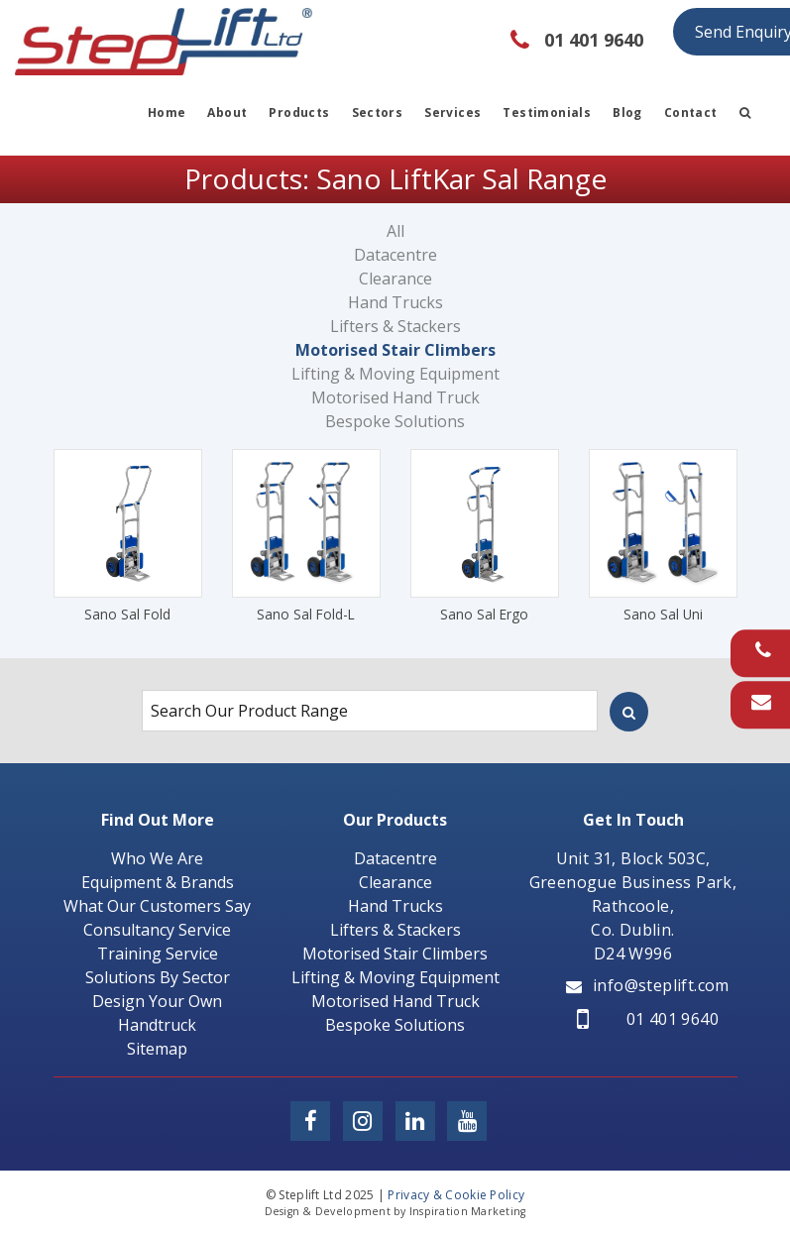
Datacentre (395, 255)
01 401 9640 (648, 1019)
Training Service (157, 953)
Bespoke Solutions (395, 421)
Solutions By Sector (157, 977)
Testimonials (547, 112)
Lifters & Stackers (395, 326)
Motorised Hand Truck (395, 397)
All (395, 231)
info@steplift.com (648, 985)
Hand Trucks (395, 302)
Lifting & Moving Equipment (395, 374)
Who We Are (157, 858)
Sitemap (157, 1049)
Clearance (395, 278)
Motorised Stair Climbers (395, 350)
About (227, 112)
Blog (627, 112)
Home (167, 112)
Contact (691, 112)
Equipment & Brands (157, 882)
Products (299, 112)
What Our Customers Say (157, 906)
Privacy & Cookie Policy (456, 1194)
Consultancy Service (157, 930)
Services (452, 112)
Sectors (377, 112)
